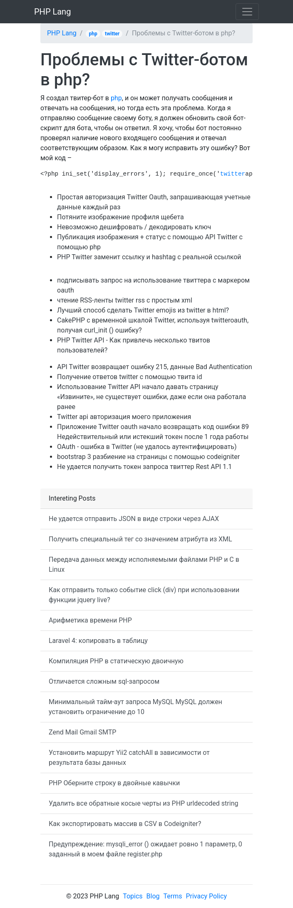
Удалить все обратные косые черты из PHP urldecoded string (143, 803)
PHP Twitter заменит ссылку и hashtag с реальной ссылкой (149, 257)
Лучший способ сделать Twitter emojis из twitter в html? (143, 310)
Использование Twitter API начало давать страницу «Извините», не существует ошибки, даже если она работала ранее (151, 397)
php (93, 34)
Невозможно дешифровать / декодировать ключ (134, 227)
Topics (132, 896)
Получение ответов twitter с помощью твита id (129, 377)
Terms (173, 896)
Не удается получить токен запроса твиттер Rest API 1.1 (144, 467)
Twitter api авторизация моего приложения (124, 417)
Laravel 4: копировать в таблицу (98, 641)
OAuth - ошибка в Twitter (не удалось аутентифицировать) (147, 447)
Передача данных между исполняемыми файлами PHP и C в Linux (144, 564)
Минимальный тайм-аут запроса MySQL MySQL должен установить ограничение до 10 (135, 707)
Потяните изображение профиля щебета (120, 217)
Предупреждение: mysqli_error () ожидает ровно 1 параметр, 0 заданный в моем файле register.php (145, 849)
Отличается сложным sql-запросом (104, 681)
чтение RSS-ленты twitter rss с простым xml (124, 300)
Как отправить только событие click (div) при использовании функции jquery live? (144, 595)
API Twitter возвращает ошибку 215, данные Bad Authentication (154, 367)
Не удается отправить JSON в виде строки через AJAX (134, 519)
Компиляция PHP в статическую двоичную (116, 661)
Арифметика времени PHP (90, 620)
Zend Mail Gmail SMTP (82, 732)
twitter (112, 34)
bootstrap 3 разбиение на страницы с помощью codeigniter (148, 457)
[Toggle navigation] (247, 11)
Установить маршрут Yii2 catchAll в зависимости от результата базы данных (129, 758)
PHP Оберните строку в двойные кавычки (114, 783)
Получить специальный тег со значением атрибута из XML (140, 539)
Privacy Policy (206, 896)
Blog (153, 896)
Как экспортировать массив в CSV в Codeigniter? (125, 824)
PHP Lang (52, 12)
